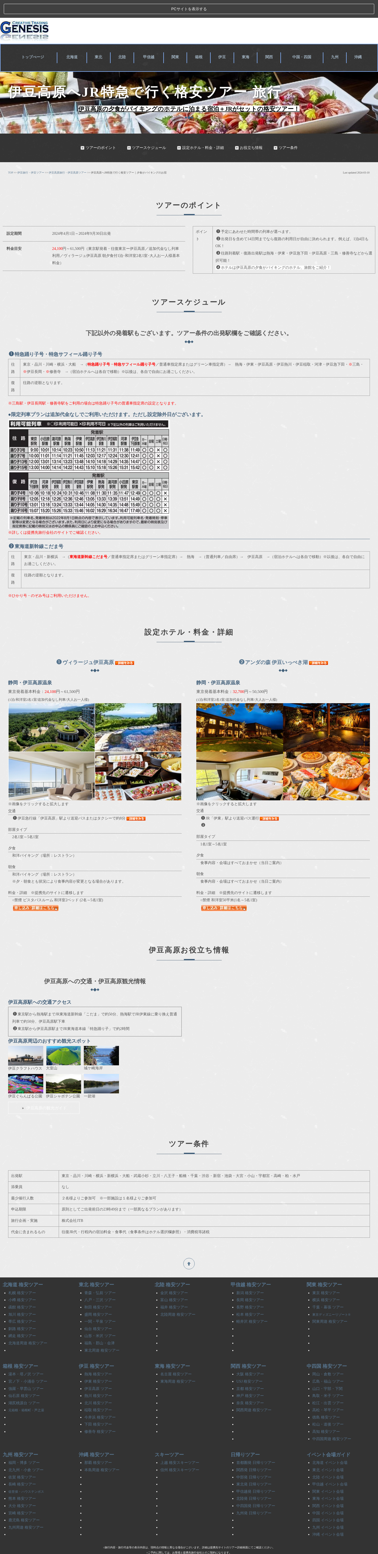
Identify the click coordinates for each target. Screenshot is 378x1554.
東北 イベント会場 (328, 1455)
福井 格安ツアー (174, 1292)
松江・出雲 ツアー (328, 1388)
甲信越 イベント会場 (329, 1469)
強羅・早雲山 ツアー (26, 1374)
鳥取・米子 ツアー (328, 1381)
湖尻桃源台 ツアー (24, 1388)
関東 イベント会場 (328, 1476)
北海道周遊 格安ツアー (27, 1328)
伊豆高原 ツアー (98, 1374)
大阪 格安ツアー (250, 1359)
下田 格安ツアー (98, 1409)
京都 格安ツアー (250, 1374)
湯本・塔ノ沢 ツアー (26, 1359)
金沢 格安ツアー (174, 1278)
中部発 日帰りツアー (253, 1462)
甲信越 (151, 41)
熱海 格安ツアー (98, 1359)
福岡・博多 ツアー (24, 1448)
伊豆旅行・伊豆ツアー (30, 157)
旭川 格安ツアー (22, 1299)
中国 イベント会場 (328, 1498)
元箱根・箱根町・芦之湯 (26, 1395)
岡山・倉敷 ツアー (328, 1359)
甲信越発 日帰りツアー (255, 1476)
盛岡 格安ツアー (98, 1299)
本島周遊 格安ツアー (102, 1455)
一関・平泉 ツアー (100, 1306)
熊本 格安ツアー (22, 1483)
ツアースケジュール (146, 133)
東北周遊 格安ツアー (102, 1335)
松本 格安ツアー (250, 1299)
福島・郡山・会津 (99, 1328)
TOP (10, 157)
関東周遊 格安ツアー (329, 1306)
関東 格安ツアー (324, 1269)
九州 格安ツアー (20, 1439)
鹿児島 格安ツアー (24, 1505)
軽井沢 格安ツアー (252, 1306)
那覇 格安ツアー (98, 1448)
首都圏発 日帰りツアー (255, 1448)
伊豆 (223, 41)
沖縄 (358, 41)
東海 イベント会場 (328, 1483)
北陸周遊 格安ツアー (177, 1299)
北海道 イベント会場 (329, 1448)
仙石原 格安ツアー (24, 1381)
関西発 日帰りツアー (253, 1455)
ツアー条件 (285, 133)
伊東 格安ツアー (98, 1366)
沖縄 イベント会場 (328, 1519)
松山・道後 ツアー (328, 1409)
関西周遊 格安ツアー (253, 1395)
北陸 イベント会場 (328, 1462)
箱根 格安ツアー (20, 1351)
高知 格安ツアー (326, 1416)
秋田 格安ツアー (98, 1292)
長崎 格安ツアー (22, 1469)
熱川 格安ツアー (98, 1381)
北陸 (124, 41)
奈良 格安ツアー (250, 1388)
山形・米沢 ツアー (100, 1321)
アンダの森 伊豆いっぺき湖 (273, 647)
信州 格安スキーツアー (179, 1455)
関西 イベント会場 (328, 1491)
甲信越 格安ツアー (251, 1269)
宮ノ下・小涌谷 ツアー (27, 1366)
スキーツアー (169, 1439)
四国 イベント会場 (328, 1505)
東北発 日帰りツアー (253, 1469)
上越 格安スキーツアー (179, 1448)
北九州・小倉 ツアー (26, 1455)
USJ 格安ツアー (249, 1366)
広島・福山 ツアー (328, 1366)
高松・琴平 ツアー (328, 1395)
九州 (336, 41)
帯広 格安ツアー (22, 1306)
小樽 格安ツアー (22, 1285)
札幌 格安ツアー (22, 1278)
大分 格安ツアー (22, 1491)
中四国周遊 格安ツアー (331, 1424)
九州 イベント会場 (328, 1512)
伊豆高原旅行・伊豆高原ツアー (68, 157)
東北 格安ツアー (96, 1269)
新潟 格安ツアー (250, 1278)
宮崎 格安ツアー (22, 1498)
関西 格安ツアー (248, 1351)
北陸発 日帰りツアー (253, 1483)
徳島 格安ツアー (326, 1402)
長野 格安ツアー (250, 1292)
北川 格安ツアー (98, 1388)
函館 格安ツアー (22, 1292)
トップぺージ (34, 41)
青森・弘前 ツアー (100, 1278)
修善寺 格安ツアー (100, 1416)
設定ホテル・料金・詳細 (200, 133)
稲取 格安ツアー (98, 1395)
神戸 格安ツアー (250, 1381)
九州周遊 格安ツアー (26, 1512)
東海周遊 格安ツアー (177, 1366)
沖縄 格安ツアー (96, 1439)
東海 (246, 41)
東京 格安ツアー (326, 1278)
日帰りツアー (245, 1439)
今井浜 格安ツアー (100, 1402)
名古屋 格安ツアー (176, 1359)
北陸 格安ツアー (172, 1269)
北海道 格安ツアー (23, 1269)
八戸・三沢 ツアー (100, 1285)
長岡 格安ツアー (250, 1285)
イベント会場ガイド (328, 1439)
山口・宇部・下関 (327, 1374)
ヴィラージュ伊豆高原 (85, 647)
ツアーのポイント (98, 133)
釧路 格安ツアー (22, 1314)
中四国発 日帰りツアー (255, 1491)
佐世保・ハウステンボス (26, 1476)
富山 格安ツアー (174, 1285)
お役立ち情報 (249, 133)
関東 (177, 41)
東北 (101, 41)
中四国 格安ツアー (327, 1351)
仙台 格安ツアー (98, 1314)
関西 (268, 41)
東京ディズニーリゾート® (331, 1299)
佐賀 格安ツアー (22, 1462)
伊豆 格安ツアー (96, 1351)
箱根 (200, 41)
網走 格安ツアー (22, 1321)
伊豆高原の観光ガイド (44, 1092)
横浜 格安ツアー (326, 1285)
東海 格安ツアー (172, 1351)
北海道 (75, 41)
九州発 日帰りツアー (253, 1498)
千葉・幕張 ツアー (328, 1292)
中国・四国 (302, 41)
